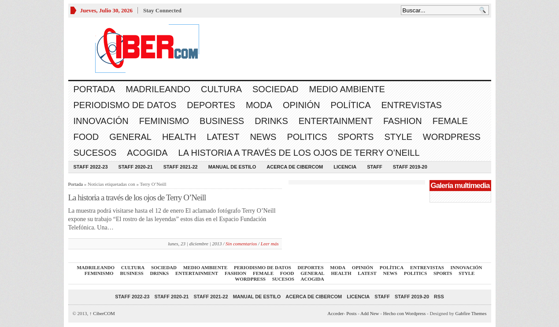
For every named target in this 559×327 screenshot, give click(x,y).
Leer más (270, 243)
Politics (307, 137)
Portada (94, 89)
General (130, 137)
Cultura (221, 89)
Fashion (402, 121)
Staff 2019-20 (410, 166)
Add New (369, 313)
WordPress (452, 137)
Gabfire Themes (471, 313)
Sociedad (275, 89)
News (263, 137)
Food (86, 137)
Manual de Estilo (232, 166)
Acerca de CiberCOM (295, 166)
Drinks (271, 121)
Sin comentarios (241, 243)
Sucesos (95, 153)
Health (179, 137)
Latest (223, 137)
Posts (351, 313)
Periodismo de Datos (125, 105)
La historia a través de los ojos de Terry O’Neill (299, 153)
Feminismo (164, 121)
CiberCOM (102, 313)
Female (450, 121)
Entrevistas (411, 105)
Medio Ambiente (347, 89)
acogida (147, 153)
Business (222, 121)
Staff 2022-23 (91, 166)
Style (398, 137)
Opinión (301, 105)
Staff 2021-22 (180, 166)
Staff (374, 166)
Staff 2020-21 (135, 166)
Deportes (211, 105)
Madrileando (158, 89)
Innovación (101, 121)
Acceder (335, 313)
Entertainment (336, 121)
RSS (439, 296)
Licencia (344, 166)
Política (350, 105)
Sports (356, 137)
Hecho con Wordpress (404, 313)
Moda (259, 105)
